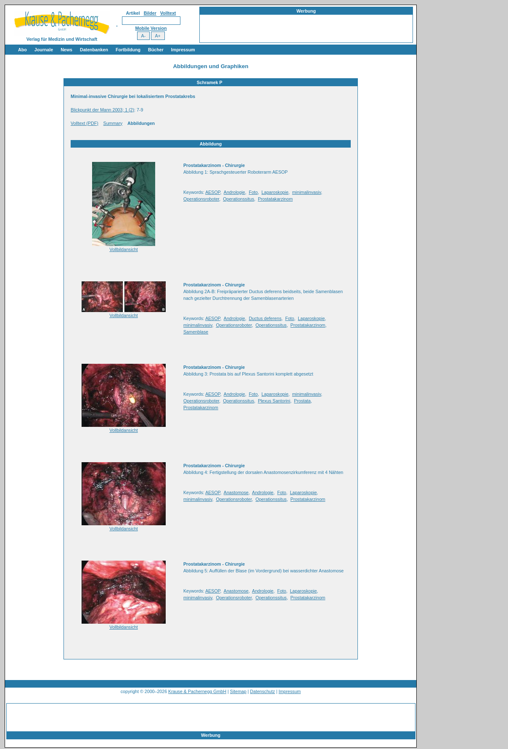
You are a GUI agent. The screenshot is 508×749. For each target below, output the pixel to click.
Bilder (150, 13)
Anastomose (236, 492)
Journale (43, 49)
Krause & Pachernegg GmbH (197, 691)
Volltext (168, 13)
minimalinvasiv (306, 192)
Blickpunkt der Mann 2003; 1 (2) (102, 109)
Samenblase (195, 331)
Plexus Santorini (274, 400)
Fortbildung (128, 49)
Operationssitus (238, 198)
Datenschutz (262, 691)
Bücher (156, 49)
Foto (253, 192)
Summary (113, 123)
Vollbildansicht (123, 249)
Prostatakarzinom (275, 198)
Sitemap (238, 691)
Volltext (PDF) (84, 123)
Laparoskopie (275, 192)
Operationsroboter (201, 198)
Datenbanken (94, 49)
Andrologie (234, 192)
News (66, 49)
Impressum (183, 49)
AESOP (212, 192)
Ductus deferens (265, 318)
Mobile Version (151, 28)
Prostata (302, 400)
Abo (22, 49)
